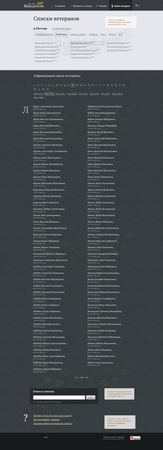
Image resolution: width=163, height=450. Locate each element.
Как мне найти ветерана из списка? (53, 423)
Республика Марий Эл (117, 43)
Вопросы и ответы (81, 5)
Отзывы (101, 5)
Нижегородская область (46, 46)
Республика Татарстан (118, 50)
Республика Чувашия (45, 57)
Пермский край (78, 46)
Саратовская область (81, 53)
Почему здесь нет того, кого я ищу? (53, 415)
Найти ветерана (120, 5)
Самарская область (44, 60)
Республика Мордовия (118, 46)
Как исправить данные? (47, 419)
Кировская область (44, 43)
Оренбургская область (45, 50)
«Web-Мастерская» (110, 439)
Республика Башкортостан (84, 50)
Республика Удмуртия (45, 53)
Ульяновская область (81, 57)
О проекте (58, 5)
